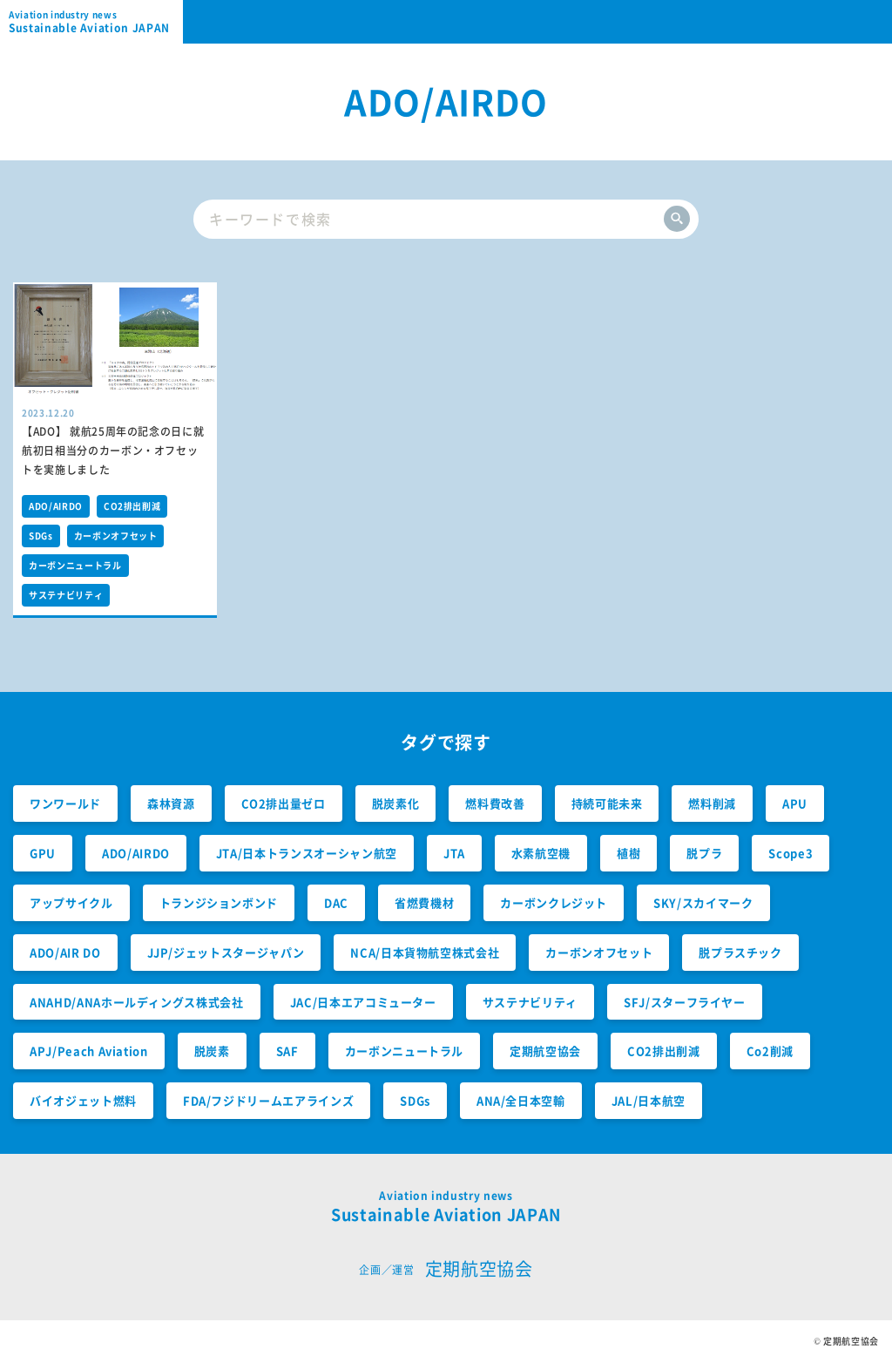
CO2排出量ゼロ (283, 803)
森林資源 (171, 803)
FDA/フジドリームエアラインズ (268, 1100)
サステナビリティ (66, 594)
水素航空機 (541, 852)
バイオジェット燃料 (83, 1100)
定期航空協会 (545, 1050)
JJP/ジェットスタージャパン (226, 952)
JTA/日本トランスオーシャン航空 (306, 852)
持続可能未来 (607, 803)
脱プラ (704, 852)
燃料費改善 (494, 803)
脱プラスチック (740, 952)
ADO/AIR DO (65, 952)
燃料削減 (712, 803)
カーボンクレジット (553, 902)
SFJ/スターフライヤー (685, 1001)
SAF (287, 1050)
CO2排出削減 (132, 505)
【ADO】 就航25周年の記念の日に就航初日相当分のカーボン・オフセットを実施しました (113, 451)
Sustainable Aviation (96, 22)
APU (795, 803)
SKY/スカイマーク (703, 902)
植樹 (628, 852)
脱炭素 (212, 1050)
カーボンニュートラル (75, 565)
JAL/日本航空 (649, 1100)
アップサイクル (71, 902)
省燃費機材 (424, 902)
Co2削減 (770, 1050)
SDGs (41, 535)
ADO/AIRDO (56, 505)
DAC (336, 902)
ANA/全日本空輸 (520, 1100)
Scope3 (790, 852)
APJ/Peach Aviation (89, 1050)
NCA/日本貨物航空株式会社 (424, 952)
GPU (43, 852)
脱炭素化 (396, 803)
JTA (454, 852)
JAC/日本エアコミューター (363, 1001)
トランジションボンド (219, 902)
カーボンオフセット (116, 535)
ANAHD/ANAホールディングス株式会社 (137, 1001)
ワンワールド (65, 803)
